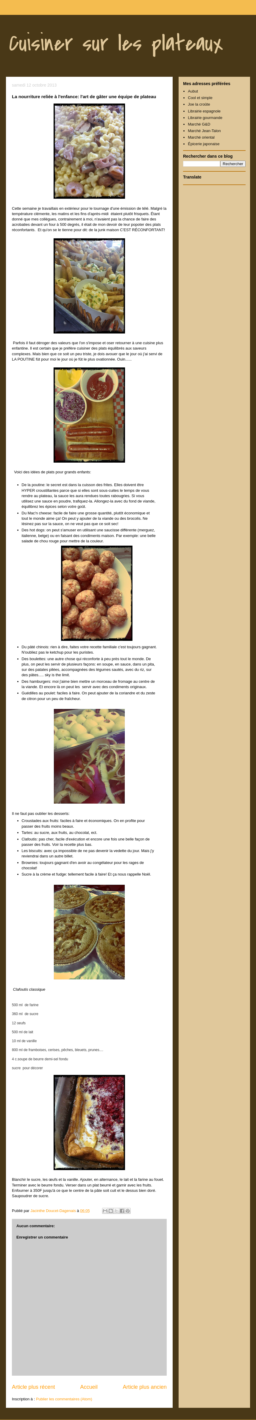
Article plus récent (33, 1387)
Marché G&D (199, 124)
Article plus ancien (145, 1387)
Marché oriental (201, 137)
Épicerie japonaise (203, 144)
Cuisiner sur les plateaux (116, 43)
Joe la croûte (199, 104)
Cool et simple (200, 97)
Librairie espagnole (204, 111)
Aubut (193, 91)
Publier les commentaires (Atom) (64, 1399)
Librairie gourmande (205, 117)
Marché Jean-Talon (204, 131)
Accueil (89, 1387)
